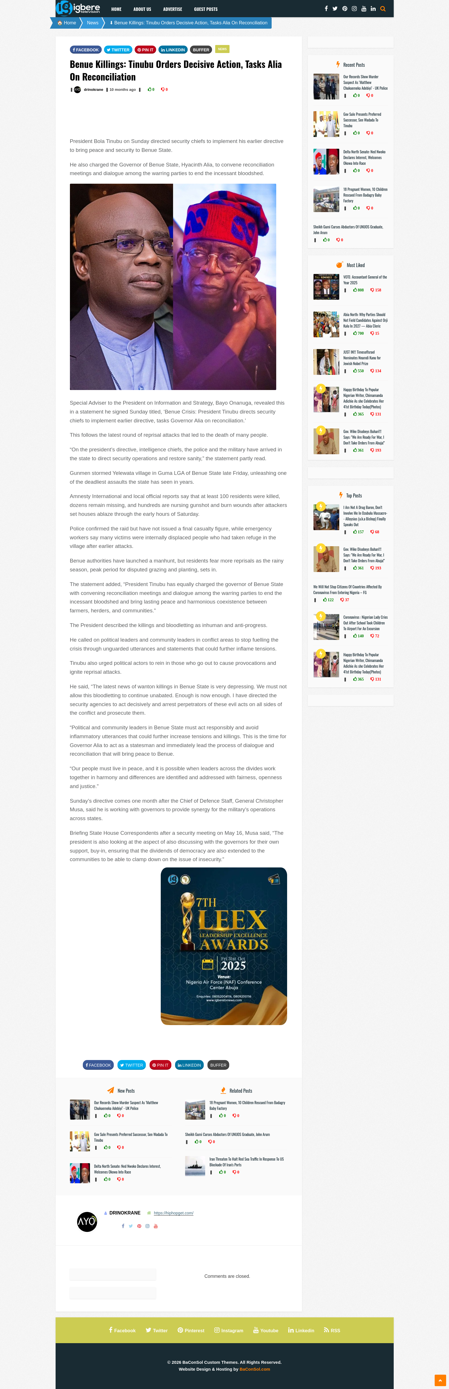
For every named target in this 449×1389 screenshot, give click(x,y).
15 (376, 333)
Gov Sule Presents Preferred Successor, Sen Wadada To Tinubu (362, 119)
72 (376, 636)
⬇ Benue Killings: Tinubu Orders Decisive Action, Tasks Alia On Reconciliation (188, 22)
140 (360, 636)
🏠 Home (66, 22)
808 (360, 290)
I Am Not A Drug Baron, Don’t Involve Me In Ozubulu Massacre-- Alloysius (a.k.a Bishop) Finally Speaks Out (365, 515)
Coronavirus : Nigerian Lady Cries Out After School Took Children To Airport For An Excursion (366, 622)
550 (360, 371)
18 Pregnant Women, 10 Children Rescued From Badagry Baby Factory (366, 194)
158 (377, 290)
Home (116, 9)
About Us (142, 9)
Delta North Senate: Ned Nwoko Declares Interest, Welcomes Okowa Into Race (127, 1169)
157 (360, 532)
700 (360, 333)
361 (360, 450)
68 (376, 532)
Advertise (172, 9)
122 (330, 600)
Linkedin (173, 50)
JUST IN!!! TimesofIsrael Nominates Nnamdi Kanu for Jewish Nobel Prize (362, 357)
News (93, 22)
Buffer (201, 50)
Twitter (118, 50)
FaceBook (86, 50)
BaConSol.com (255, 1369)
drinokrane (93, 89)
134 (377, 371)
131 (377, 414)
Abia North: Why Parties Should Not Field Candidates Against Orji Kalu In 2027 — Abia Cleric (366, 320)
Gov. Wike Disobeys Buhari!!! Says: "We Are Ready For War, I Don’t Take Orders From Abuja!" (364, 437)
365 (360, 414)
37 (346, 600)
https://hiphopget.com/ (173, 1213)
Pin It (146, 50)
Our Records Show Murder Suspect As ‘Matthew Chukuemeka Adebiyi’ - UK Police (126, 1105)
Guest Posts (205, 9)
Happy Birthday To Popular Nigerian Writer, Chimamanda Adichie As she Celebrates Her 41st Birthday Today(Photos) (364, 398)
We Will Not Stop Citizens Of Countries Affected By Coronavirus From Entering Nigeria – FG (347, 589)
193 (377, 450)
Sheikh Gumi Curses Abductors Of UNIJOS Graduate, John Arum (227, 1134)
